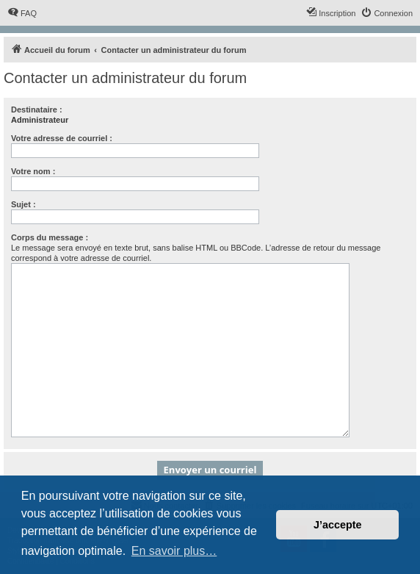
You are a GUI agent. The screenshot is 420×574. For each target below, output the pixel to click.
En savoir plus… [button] (174, 551)
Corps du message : (49, 237)
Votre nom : (33, 171)
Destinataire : (36, 109)
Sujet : (23, 204)
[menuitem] (22, 13)
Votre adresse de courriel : (61, 138)
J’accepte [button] (338, 525)
